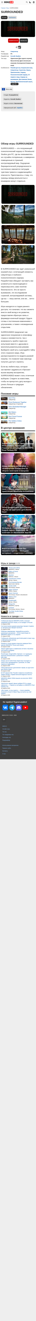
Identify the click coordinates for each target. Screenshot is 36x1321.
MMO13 (4, 726)
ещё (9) (14, 84)
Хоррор (22, 72)
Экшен (28, 70)
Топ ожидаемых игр (8, 734)
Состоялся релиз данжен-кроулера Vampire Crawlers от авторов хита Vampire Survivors (17, 627)
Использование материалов (10, 745)
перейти (19, 107)
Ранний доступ (15, 68)
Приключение (15, 72)
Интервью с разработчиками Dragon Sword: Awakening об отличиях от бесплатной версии (16, 530)
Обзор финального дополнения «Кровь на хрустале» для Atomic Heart (17, 509)
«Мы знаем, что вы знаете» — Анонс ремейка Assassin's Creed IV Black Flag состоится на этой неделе (16, 692)
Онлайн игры (6, 729)
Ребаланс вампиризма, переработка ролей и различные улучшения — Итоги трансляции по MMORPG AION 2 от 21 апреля (15, 633)
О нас (4, 753)
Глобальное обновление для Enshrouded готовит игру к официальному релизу (18, 639)
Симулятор (14, 51)
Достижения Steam (25, 79)
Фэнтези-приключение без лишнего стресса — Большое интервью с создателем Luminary (17, 551)
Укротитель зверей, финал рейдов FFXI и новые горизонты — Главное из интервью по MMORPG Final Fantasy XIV (18, 446)
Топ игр (4, 732)
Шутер (13, 81)
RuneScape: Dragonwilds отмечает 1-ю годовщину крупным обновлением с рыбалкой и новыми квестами (16, 655)
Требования (12, 17)
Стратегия (22, 70)
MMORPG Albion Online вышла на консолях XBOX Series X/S (16, 679)
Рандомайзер (6, 740)
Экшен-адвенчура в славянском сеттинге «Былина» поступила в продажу (17, 649)
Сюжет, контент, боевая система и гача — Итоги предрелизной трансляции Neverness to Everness (18, 489)
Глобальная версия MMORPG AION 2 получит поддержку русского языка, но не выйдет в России (16, 621)
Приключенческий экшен (24, 81)
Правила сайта (6, 748)
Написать (23, 40)
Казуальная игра (26, 68)
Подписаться (13, 40)
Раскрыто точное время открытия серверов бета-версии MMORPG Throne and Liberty (16, 644)
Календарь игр (6, 737)
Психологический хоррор (19, 74)
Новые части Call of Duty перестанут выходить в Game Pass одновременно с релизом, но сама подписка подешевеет (16, 662)
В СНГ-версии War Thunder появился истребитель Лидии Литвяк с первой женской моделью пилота (16, 673)
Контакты (5, 751)
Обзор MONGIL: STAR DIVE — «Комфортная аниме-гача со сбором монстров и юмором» (15, 468)
